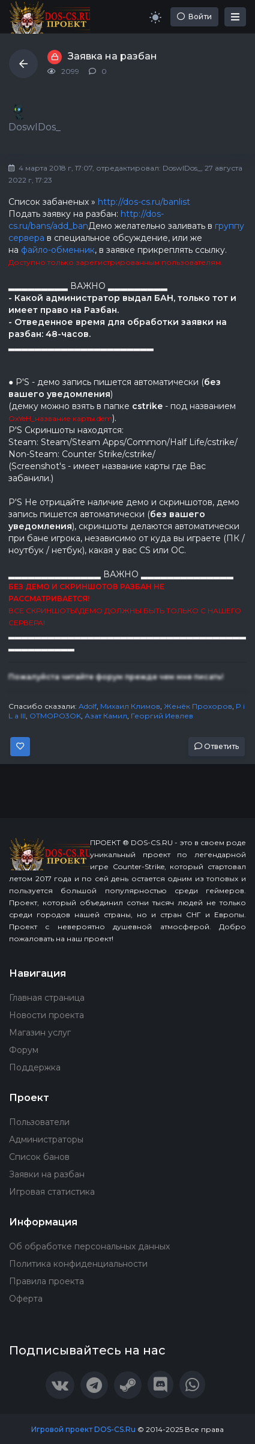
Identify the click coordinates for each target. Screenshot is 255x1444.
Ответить (216, 746)
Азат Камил (106, 715)
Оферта (26, 1298)
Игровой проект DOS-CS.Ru (83, 1429)
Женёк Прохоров (198, 706)
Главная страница (47, 997)
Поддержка (35, 1067)
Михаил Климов (130, 706)
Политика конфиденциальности (78, 1263)
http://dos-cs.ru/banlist (144, 201)
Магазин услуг (40, 1032)
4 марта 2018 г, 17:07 (50, 167)
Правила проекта (46, 1281)
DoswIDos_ (182, 167)
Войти (194, 16)
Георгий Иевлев (162, 715)
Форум (23, 1050)
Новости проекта (46, 1015)
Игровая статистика (52, 1191)
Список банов (39, 1156)
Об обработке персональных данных (89, 1246)
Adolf (88, 706)
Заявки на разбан (47, 1174)
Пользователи (39, 1122)
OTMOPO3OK (55, 715)
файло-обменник (58, 249)
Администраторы (46, 1139)
